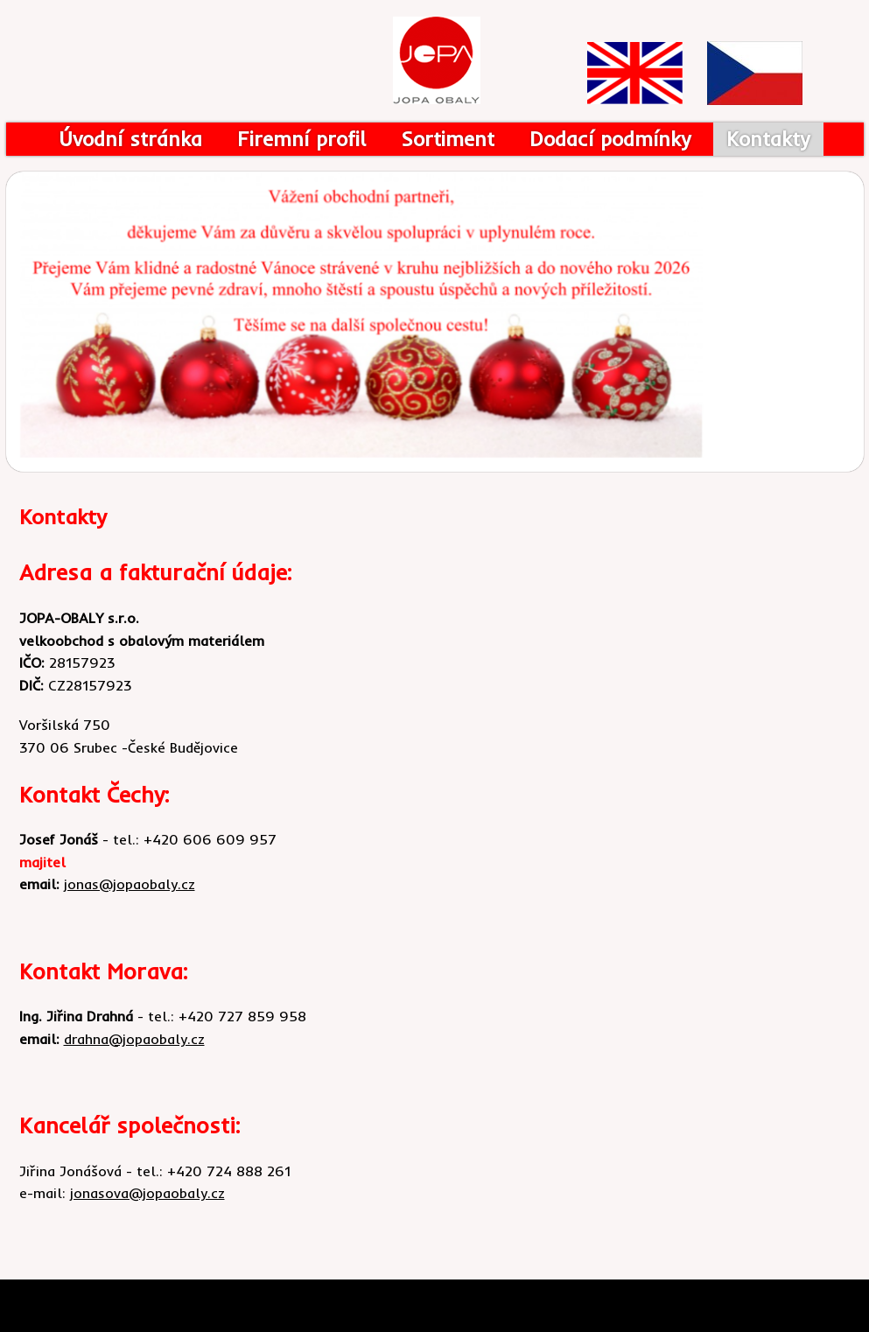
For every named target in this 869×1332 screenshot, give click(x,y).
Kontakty (768, 138)
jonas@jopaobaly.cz (129, 884)
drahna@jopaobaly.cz (134, 1039)
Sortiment (447, 138)
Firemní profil (301, 138)
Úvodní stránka (130, 138)
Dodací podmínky (610, 138)
